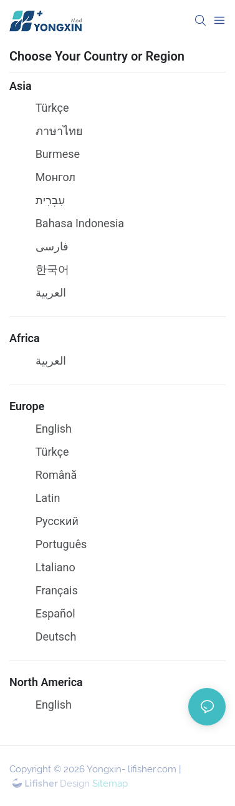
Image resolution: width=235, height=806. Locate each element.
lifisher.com (152, 769)
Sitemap (109, 783)
